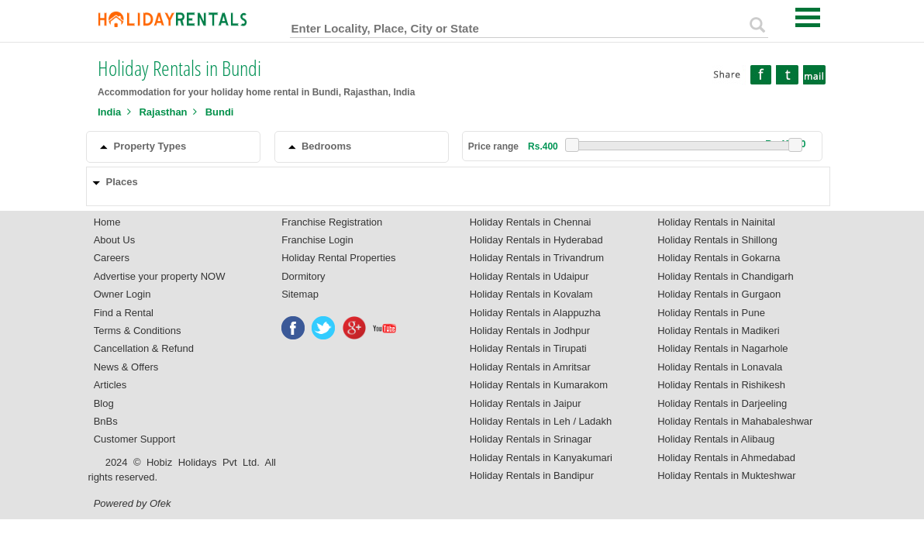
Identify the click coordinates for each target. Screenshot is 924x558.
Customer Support (135, 439)
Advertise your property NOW (160, 276)
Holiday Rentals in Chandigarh (725, 276)
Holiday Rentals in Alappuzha (535, 313)
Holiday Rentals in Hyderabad (536, 240)
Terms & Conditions (137, 330)
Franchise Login (317, 240)
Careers (111, 258)
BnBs (106, 421)
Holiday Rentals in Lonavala (719, 367)
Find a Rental (123, 313)
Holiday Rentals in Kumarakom (539, 385)
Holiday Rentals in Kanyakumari (541, 457)
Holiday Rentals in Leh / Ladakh (541, 421)
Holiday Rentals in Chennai (530, 222)
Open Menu (807, 17)
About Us (114, 240)
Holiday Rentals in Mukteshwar (726, 475)
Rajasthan (163, 112)
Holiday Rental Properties (338, 258)
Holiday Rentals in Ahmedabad (726, 457)
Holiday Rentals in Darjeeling (722, 403)
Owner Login (122, 294)
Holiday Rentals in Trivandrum (537, 258)
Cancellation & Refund (144, 348)
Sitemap (300, 294)
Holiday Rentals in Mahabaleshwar (734, 421)
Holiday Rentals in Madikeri (718, 330)
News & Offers (126, 367)
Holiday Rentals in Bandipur (532, 475)
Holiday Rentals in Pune (711, 313)
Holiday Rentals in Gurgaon (719, 294)
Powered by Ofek (132, 503)
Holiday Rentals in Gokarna (718, 258)
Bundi (219, 112)
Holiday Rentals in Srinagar (531, 439)
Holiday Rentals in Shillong (717, 240)
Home (107, 222)
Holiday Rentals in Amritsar (530, 367)
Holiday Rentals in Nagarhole (722, 348)
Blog (104, 403)
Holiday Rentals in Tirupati (528, 348)
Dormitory (303, 276)
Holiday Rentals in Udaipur (529, 276)
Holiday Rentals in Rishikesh (721, 385)
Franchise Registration (331, 222)
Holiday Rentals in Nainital (716, 222)
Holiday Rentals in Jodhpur (530, 330)
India (109, 112)
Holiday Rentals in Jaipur (525, 403)
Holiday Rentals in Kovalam (531, 294)
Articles (110, 385)
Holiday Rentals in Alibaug (715, 439)
